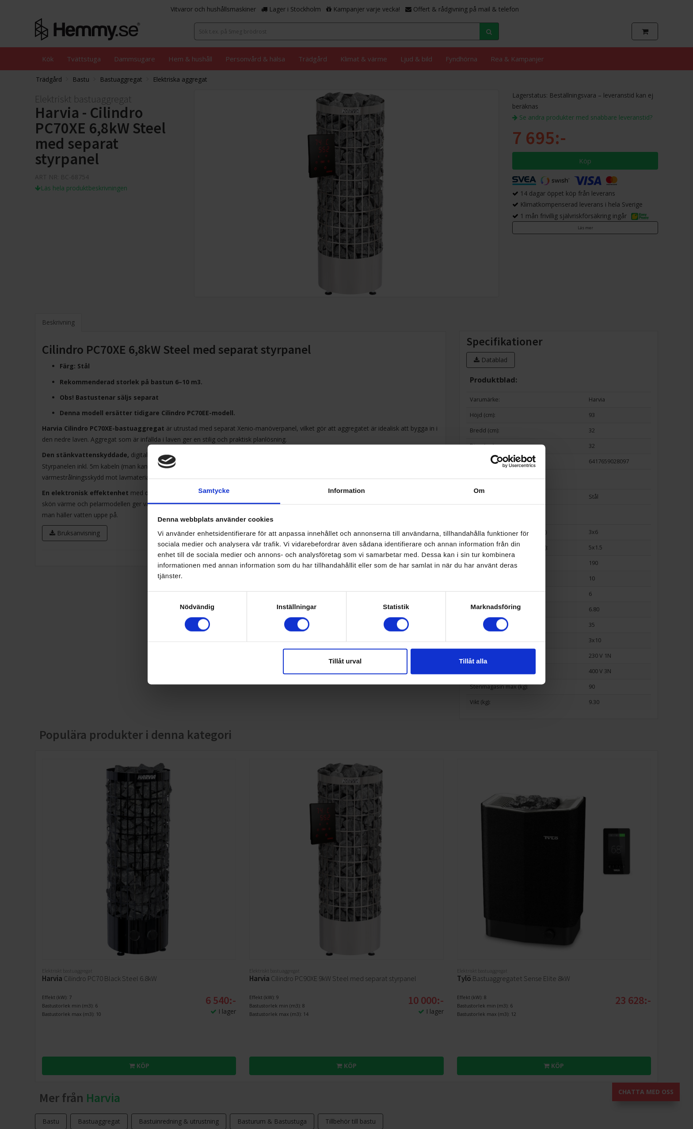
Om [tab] (478, 490)
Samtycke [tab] (214, 490)
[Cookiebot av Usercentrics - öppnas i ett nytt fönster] (497, 461)
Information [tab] (346, 490)
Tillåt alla (473, 661)
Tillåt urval (345, 661)
